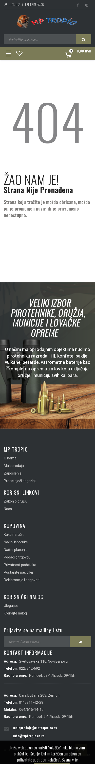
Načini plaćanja (16, 550)
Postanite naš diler (18, 572)
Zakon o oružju (15, 501)
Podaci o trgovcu (17, 557)
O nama (10, 458)
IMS (65, 755)
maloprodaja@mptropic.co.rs (35, 727)
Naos (8, 509)
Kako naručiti (14, 535)
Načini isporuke (16, 542)
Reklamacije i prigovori (22, 580)
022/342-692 (29, 668)
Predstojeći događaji (20, 481)
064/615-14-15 (31, 710)
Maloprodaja (14, 466)
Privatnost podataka (20, 565)
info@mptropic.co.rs (28, 735)
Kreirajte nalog (34, 5)
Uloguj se (12, 5)
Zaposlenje (13, 473)
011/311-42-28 (31, 702)
